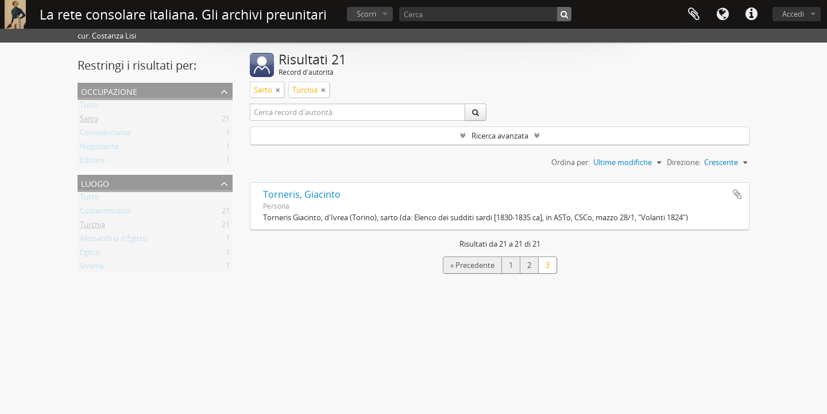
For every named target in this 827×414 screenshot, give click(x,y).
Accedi (793, 14)
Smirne (92, 268)
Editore (92, 162)
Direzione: (684, 162)
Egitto (90, 254)
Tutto (89, 107)
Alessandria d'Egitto (113, 240)
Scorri (366, 14)
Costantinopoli (105, 213)
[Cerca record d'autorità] (358, 112)
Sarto (89, 121)
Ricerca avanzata (500, 136)
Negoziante (99, 148)
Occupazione (109, 90)
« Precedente (472, 265)
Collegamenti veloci (751, 14)
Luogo (95, 182)
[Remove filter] (278, 89)
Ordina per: (570, 162)
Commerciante (105, 134)
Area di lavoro (693, 14)
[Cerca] (485, 14)
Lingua (722, 14)
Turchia (92, 226)
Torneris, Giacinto (302, 194)
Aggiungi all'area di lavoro (737, 194)
